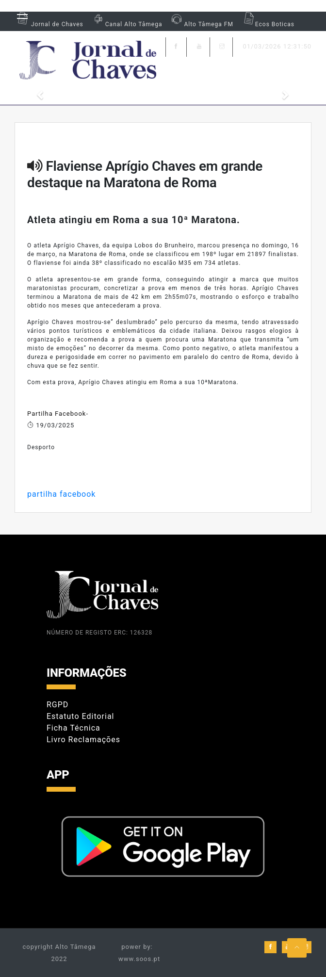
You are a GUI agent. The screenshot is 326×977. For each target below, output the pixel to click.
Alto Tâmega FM (201, 24)
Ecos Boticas (267, 24)
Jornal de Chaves (49, 24)
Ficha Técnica (73, 728)
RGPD (57, 704)
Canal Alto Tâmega (127, 24)
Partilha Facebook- (57, 413)
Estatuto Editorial (80, 716)
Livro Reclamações (83, 739)
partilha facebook (61, 494)
